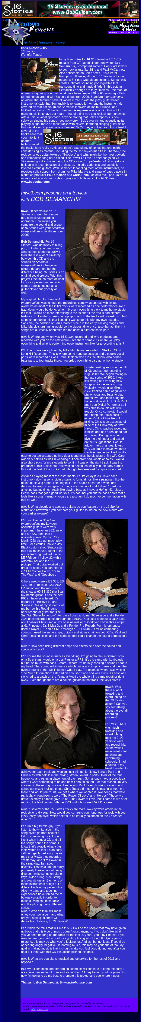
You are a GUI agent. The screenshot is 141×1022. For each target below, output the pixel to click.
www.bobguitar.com (35, 181)
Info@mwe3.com (20, 1021)
